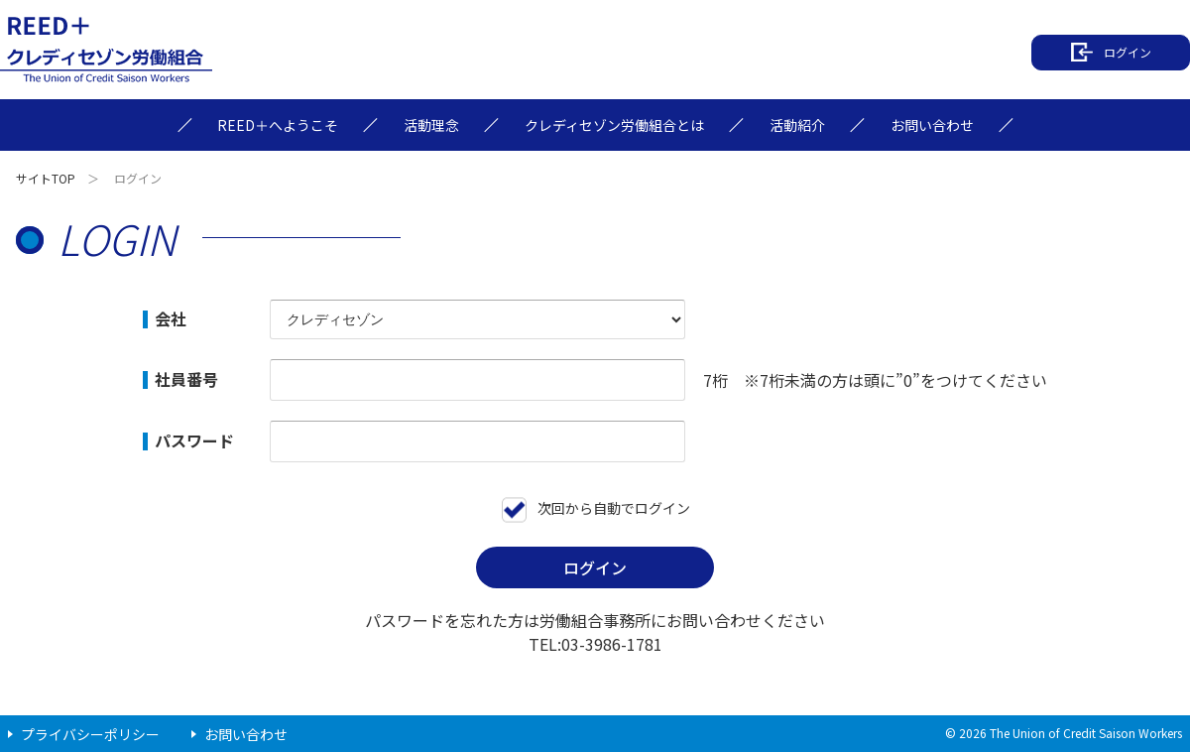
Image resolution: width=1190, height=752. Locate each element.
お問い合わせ (246, 734)
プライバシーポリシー (90, 734)
